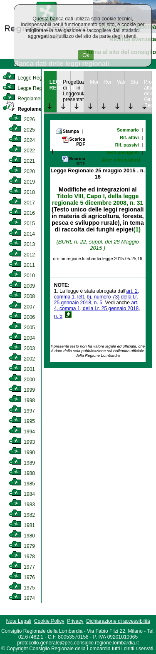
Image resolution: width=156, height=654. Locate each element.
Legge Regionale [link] (28, 78)
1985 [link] (22, 484)
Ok (85, 55)
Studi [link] (134, 82)
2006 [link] (22, 317)
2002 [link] (22, 359)
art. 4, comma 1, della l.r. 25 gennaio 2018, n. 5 (97, 309)
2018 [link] (22, 192)
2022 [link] (22, 151)
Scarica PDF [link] (73, 141)
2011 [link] (22, 265)
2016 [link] (22, 213)
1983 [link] (22, 504)
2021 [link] (22, 161)
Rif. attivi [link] (129, 137)
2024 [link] (22, 140)
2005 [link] (22, 328)
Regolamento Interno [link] (33, 99)
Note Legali (18, 621)
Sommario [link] (128, 129)
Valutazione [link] (120, 82)
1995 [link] (22, 421)
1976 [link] (22, 577)
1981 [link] (22, 525)
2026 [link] (22, 119)
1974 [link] (22, 598)
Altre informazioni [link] (121, 159)
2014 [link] (22, 234)
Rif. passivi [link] (127, 144)
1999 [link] (22, 390)
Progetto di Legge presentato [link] (66, 90)
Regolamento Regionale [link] (38, 109)
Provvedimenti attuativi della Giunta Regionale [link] (147, 93)
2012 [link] (22, 255)
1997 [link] (22, 411)
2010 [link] (22, 276)
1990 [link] (22, 452)
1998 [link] (22, 400)
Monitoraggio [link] (93, 82)
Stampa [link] (67, 131)
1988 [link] (22, 473)
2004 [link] (22, 338)
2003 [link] (22, 348)
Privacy (75, 621)
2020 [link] (22, 171)
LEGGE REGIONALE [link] (53, 85)
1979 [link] (22, 546)
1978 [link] (22, 557)
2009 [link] (22, 286)
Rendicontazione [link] (107, 82)
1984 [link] (22, 494)
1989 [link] (22, 463)
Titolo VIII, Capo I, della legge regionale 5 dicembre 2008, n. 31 (97, 199)
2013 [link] (22, 244)
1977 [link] (22, 567)
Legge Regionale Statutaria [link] (40, 88)
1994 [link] (22, 432)
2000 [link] (22, 380)
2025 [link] (22, 130)
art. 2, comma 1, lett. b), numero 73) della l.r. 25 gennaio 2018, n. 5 (96, 297)
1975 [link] (22, 588)
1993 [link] (22, 442)
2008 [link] (22, 296)
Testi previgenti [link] (122, 152)
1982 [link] (22, 515)
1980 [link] (22, 536)
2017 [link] (22, 203)
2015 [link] (22, 223)
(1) (137, 229)
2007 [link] (22, 307)
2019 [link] (22, 182)
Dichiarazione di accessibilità (118, 621)
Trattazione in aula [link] (80, 88)
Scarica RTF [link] (73, 161)
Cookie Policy (49, 621)
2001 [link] (22, 369)
